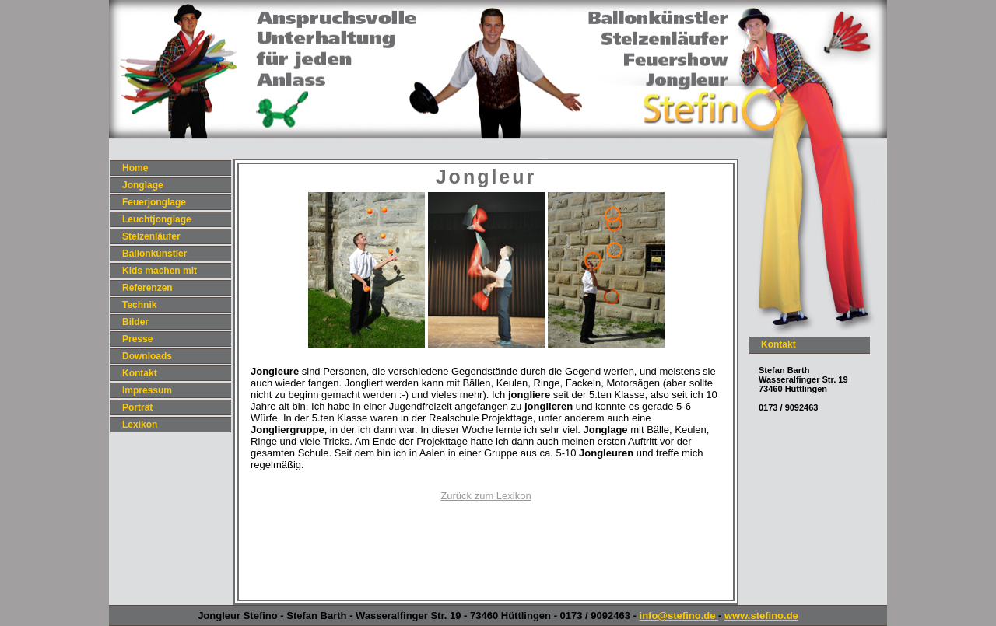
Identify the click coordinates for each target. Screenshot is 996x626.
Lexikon (139, 424)
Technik (139, 304)
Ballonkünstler (154, 253)
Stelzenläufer (151, 236)
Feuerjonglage (154, 202)
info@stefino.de (679, 615)
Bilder (135, 321)
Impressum (147, 390)
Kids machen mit (159, 270)
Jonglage (142, 185)
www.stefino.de (761, 615)
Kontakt (139, 373)
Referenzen (147, 287)
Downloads (147, 356)
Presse (137, 339)
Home (135, 168)
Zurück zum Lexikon (485, 496)
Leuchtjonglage (156, 219)
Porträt (137, 407)
